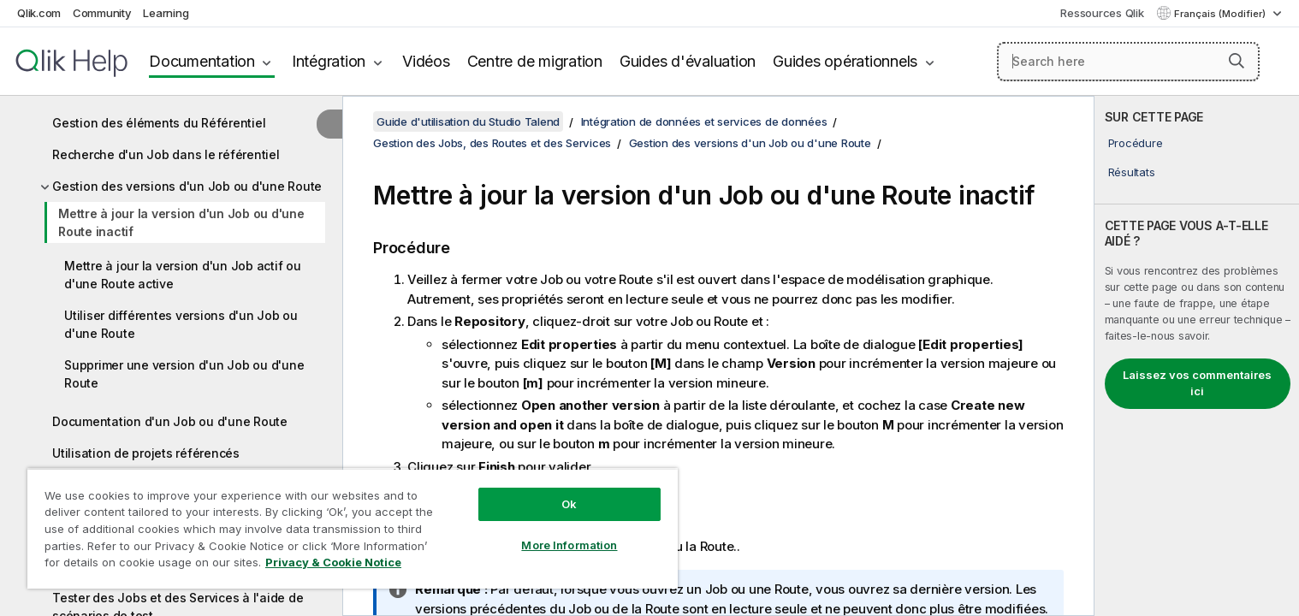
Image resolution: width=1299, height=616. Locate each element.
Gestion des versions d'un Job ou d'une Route (187, 186)
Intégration (328, 61)
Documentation (202, 61)
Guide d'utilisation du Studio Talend (468, 121)
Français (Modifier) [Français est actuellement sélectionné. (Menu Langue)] (1221, 14)
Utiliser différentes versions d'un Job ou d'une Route (181, 324)
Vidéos (426, 61)
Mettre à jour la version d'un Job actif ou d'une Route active (182, 274)
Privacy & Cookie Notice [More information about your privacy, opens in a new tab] (333, 562)
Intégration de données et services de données (704, 121)
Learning (165, 13)
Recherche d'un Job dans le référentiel (166, 154)
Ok (569, 504)
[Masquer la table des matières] (329, 124)
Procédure (1135, 143)
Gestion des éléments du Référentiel (158, 123)
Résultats (1131, 172)
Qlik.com (39, 13)
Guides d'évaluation (688, 61)
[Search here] (1129, 62)
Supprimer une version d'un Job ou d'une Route (184, 374)
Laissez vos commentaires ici (1197, 383)
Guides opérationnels (845, 61)
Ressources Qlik (1101, 13)
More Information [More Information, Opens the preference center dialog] (569, 545)
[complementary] (1196, 356)
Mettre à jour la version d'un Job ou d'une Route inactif (181, 222)
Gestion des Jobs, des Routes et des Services (492, 143)
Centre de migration (534, 61)
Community (102, 13)
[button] (1236, 60)
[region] (352, 528)
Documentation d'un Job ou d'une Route (170, 421)
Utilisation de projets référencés (146, 453)
